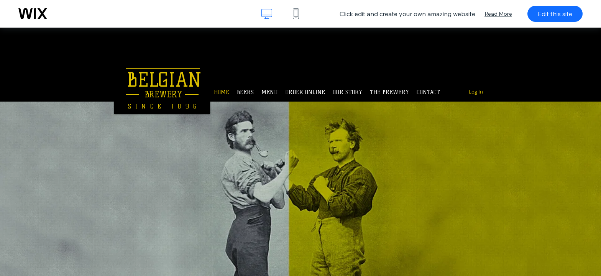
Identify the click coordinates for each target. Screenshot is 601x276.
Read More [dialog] (498, 13)
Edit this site (555, 14)
